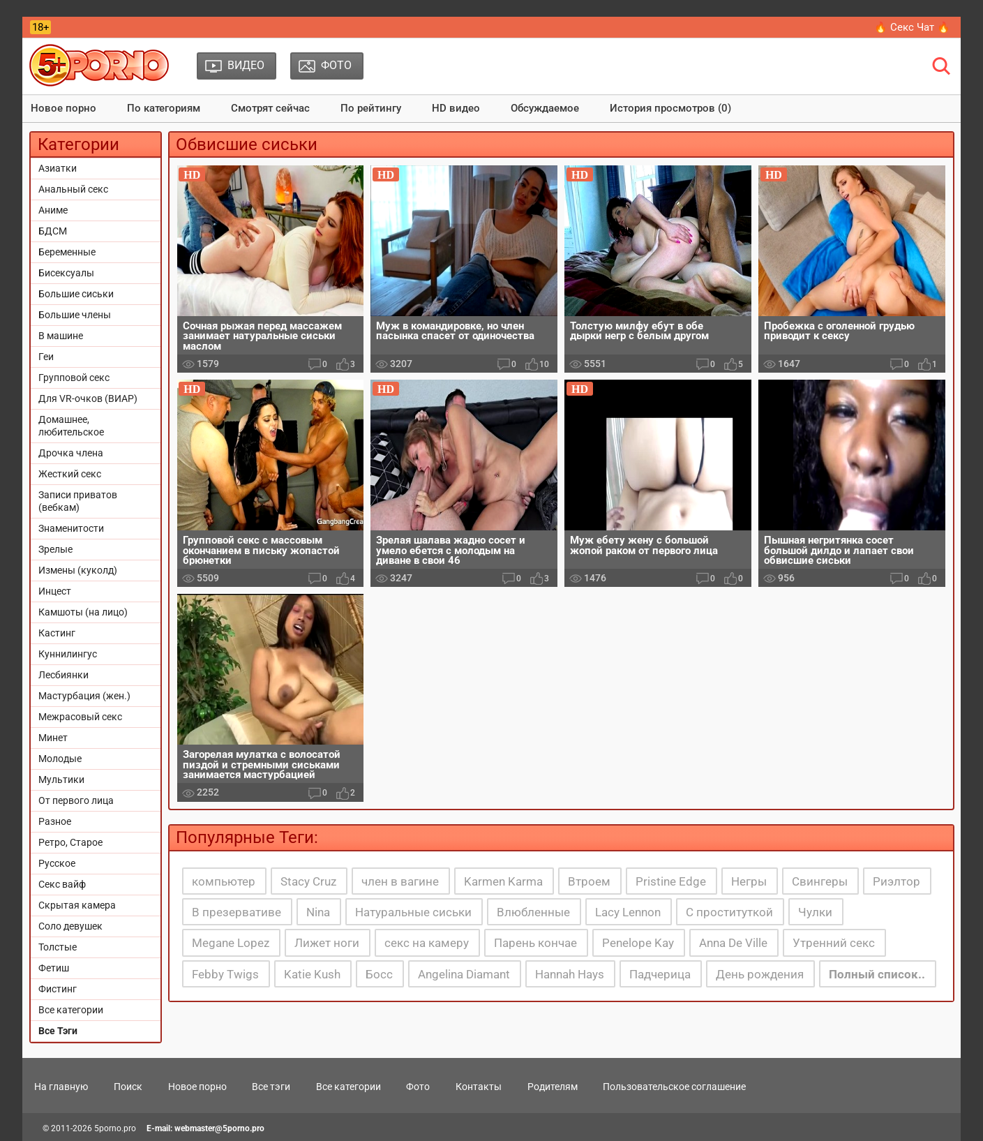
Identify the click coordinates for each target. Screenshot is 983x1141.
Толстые (57, 947)
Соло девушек (70, 926)
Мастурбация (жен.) (84, 695)
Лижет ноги (326, 943)
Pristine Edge (671, 881)
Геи (46, 356)
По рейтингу (370, 108)
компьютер (223, 881)
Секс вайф (62, 884)
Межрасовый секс (80, 716)
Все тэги (271, 1086)
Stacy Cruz (308, 881)
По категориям (163, 108)
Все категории (70, 1009)
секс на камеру (426, 943)
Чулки (815, 912)
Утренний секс (834, 943)
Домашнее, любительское (71, 426)
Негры (749, 881)
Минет (53, 737)
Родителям (552, 1086)
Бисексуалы (66, 272)
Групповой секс (74, 377)
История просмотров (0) (670, 108)
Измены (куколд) (77, 570)
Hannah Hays (569, 974)
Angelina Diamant (464, 974)
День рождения (760, 974)
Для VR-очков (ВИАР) (87, 398)
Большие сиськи (76, 293)
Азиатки (57, 168)
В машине (60, 335)
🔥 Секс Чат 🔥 (912, 27)
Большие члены (74, 314)
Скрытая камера (77, 905)
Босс (379, 974)
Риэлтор (896, 881)
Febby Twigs (225, 974)
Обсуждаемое (545, 108)
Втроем (589, 881)
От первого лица (76, 800)
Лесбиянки (63, 674)
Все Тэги (57, 1030)
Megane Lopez (230, 943)
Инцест (54, 591)
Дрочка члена (70, 452)
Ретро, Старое (70, 842)
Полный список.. (877, 974)
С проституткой (729, 912)
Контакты (479, 1086)
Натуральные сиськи (413, 912)
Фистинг (57, 988)
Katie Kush (312, 974)
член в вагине (400, 881)
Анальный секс (73, 189)
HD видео (456, 108)
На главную (61, 1086)
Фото (418, 1086)
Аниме (53, 210)
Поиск (128, 1086)
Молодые (60, 758)
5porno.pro (115, 1128)
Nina (318, 912)
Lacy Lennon (628, 912)
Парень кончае (535, 943)
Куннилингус (67, 653)
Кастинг (56, 633)
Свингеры (820, 881)
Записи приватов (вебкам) (77, 501)
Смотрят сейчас (270, 108)
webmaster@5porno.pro (219, 1128)
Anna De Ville (733, 943)
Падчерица (660, 974)
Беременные (67, 252)
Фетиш (53, 968)
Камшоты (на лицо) (83, 612)
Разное (54, 821)
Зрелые (55, 549)
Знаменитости (71, 528)
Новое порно (63, 108)
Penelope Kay (638, 943)
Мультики (61, 779)
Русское (56, 863)
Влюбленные (533, 912)
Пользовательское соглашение (674, 1086)
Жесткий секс (69, 473)
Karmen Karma (503, 881)
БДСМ (52, 231)
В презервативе (236, 912)
